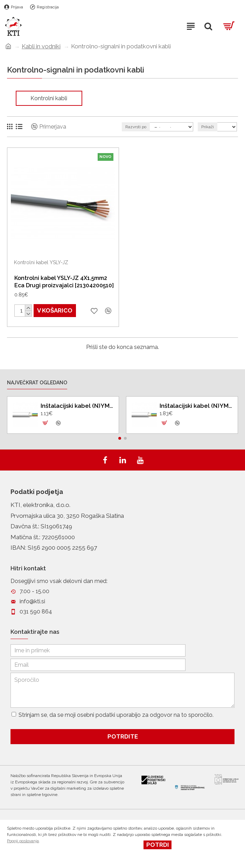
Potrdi (157, 844)
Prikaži (207, 126)
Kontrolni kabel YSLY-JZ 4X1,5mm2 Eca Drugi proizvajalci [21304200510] (64, 282)
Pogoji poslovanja (23, 840)
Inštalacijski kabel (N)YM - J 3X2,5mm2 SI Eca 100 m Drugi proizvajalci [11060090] (77, 399)
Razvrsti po (135, 126)
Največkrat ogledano (37, 377)
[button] (119, 432)
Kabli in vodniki (41, 46)
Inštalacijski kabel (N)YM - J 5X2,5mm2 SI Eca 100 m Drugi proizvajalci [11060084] (196, 399)
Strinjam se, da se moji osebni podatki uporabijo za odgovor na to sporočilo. (113, 714)
